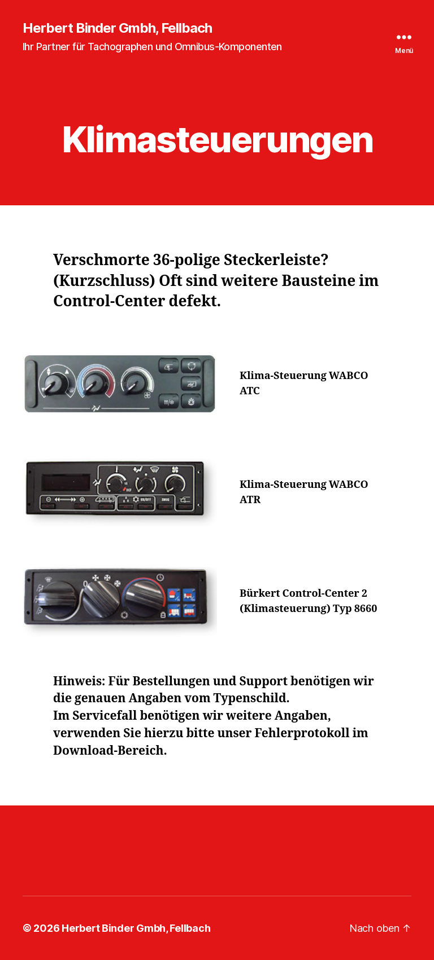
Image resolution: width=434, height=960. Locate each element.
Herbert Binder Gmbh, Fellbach (117, 28)
